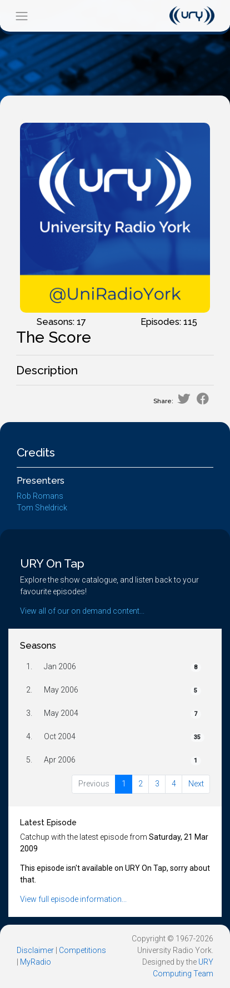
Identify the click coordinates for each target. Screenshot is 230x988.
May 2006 (61, 689)
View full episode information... (73, 899)
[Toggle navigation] (21, 16)
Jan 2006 (60, 666)
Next (196, 783)
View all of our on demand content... (82, 610)
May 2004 (61, 713)
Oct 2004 (60, 736)
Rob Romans (40, 496)
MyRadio (35, 961)
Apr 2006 (60, 759)
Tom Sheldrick (42, 507)
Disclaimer (35, 950)
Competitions (82, 950)
